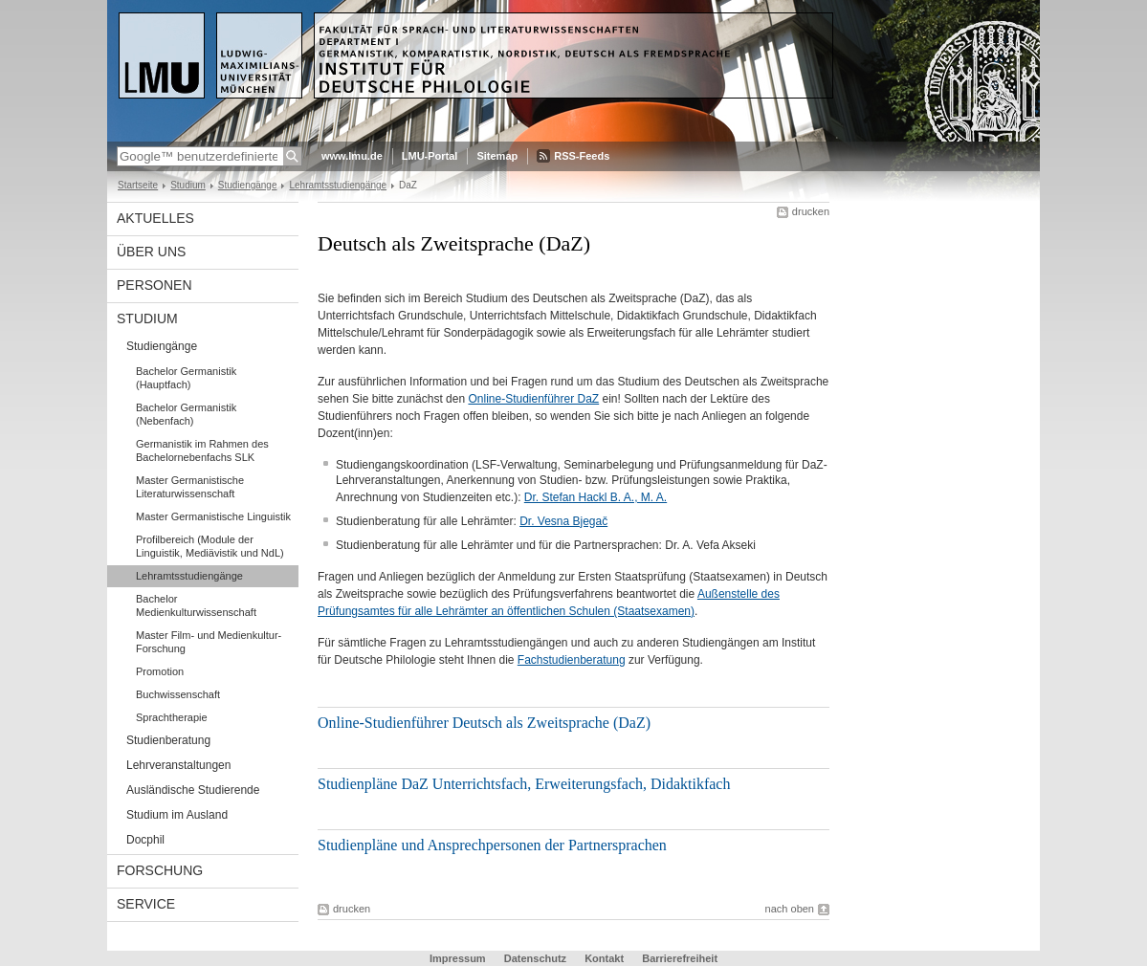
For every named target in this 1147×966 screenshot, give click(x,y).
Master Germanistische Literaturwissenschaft (190, 486)
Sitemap (497, 156)
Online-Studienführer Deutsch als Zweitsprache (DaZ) (484, 722)
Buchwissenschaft (178, 694)
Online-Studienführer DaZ (533, 399)
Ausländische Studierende (192, 790)
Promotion (160, 671)
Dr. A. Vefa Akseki (710, 545)
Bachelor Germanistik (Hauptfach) (186, 377)
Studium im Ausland (177, 815)
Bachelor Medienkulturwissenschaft (196, 605)
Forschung (160, 870)
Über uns (151, 251)
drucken (810, 211)
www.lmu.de (352, 156)
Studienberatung (168, 740)
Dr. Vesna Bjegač (563, 521)
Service (146, 903)
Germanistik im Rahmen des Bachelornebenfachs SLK (202, 450)
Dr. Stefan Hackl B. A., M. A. (595, 497)
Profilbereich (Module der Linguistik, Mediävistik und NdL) (210, 546)
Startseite (138, 185)
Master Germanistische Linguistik (213, 516)
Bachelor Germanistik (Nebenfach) (186, 414)
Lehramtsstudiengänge (337, 185)
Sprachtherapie (172, 717)
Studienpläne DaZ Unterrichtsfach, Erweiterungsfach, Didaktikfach (524, 784)
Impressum (458, 958)
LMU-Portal (430, 156)
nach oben (789, 908)
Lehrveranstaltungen (178, 765)
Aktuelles (155, 218)
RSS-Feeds (581, 156)
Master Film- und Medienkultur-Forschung (208, 641)
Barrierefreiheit (679, 958)
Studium (188, 185)
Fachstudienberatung (572, 660)
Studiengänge (247, 185)
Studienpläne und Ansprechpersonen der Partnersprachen (492, 845)
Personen (154, 285)
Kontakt (604, 958)
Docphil (145, 839)
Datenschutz (535, 958)
